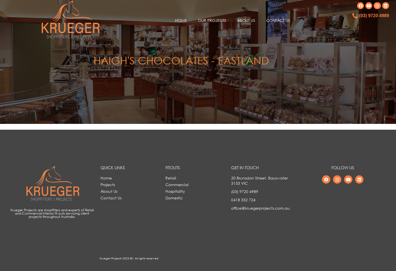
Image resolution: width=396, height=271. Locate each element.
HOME (181, 20)
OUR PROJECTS (212, 20)
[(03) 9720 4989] (354, 15)
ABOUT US (246, 20)
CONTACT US (278, 20)
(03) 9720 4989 (374, 15)
